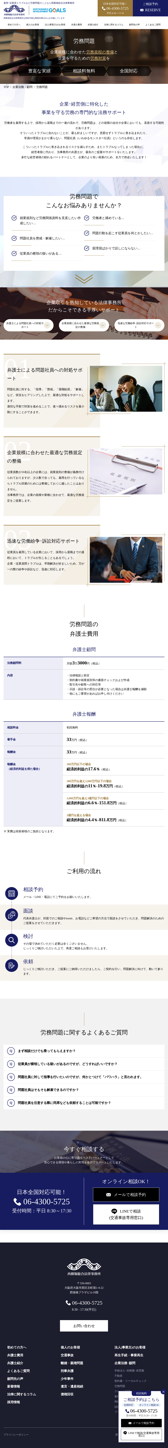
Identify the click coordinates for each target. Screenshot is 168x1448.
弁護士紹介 (93, 25)
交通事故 (67, 1355)
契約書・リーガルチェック (130, 1381)
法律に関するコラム (113, 25)
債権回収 (67, 1394)
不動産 (118, 1375)
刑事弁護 (67, 1371)
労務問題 (119, 1386)
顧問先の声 (134, 25)
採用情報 (13, 1402)
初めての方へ (14, 25)
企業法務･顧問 (124, 1363)
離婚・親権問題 (72, 1363)
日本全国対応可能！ (115, 8)
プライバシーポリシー (16, 1434)
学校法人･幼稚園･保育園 (129, 1370)
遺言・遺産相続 (72, 1386)
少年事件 (67, 1379)
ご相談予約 (150, 7)
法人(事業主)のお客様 (55, 25)
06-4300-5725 (143, 1411)
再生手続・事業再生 (128, 1355)
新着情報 (13, 1386)
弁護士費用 (76, 25)
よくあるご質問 (153, 25)
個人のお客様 (32, 25)
